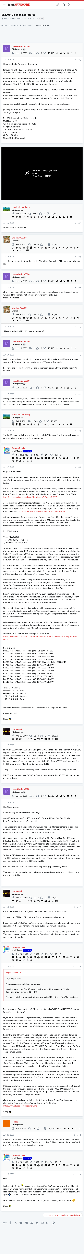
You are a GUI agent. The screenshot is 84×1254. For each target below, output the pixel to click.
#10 (79, 745)
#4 (80, 288)
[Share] (75, 59)
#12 (79, 907)
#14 (79, 1135)
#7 (80, 394)
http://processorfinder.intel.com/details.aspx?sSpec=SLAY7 (30, 497)
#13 (79, 966)
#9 (80, 467)
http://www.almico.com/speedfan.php (20, 1105)
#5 (80, 327)
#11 (79, 802)
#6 (80, 355)
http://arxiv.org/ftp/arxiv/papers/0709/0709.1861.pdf (42, 511)
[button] (4, 4)
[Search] (80, 5)
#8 (80, 431)
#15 (79, 1174)
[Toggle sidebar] (74, 5)
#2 (80, 223)
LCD (41, 18)
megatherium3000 (12, 18)
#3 (80, 257)
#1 (80, 60)
